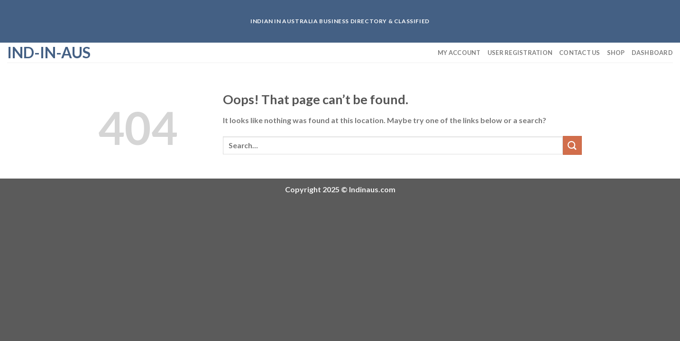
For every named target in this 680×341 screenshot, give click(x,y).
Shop (616, 52)
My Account (459, 52)
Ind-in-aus (49, 52)
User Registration (519, 52)
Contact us (579, 52)
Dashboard (652, 52)
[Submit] (572, 145)
